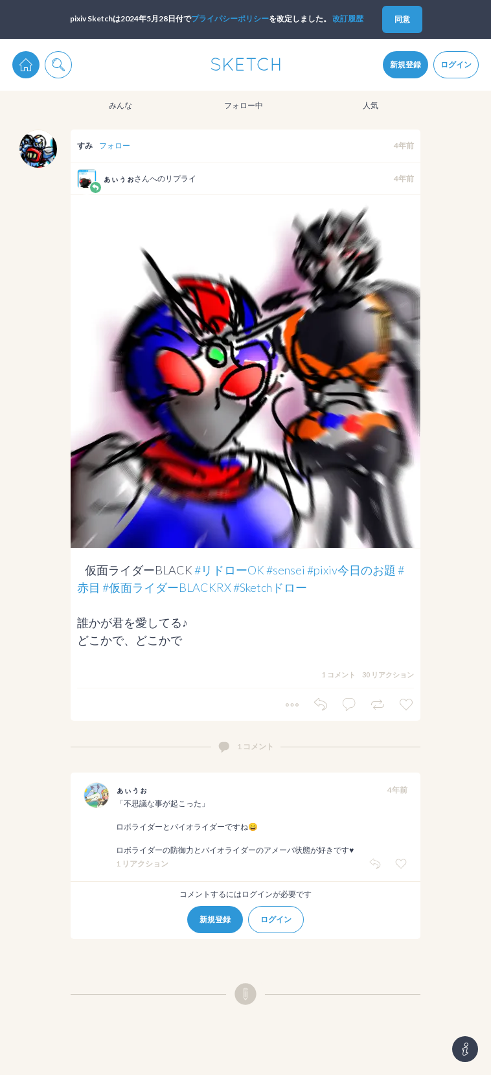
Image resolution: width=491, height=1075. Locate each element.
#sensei (285, 570)
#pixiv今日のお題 (351, 570)
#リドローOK (229, 570)
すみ (85, 145)
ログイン (456, 64)
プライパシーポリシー (230, 18)
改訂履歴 (347, 18)
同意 (402, 19)
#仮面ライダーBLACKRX (166, 587)
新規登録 (405, 64)
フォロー (114, 145)
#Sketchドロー (270, 587)
